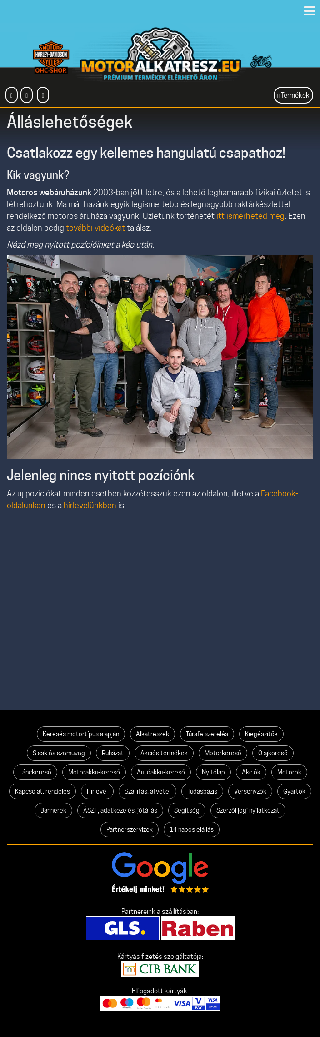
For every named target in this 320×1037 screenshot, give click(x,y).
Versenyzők (250, 791)
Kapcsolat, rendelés (42, 791)
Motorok (289, 772)
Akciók (251, 772)
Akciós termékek (164, 753)
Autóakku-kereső (161, 772)
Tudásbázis (202, 791)
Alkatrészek (152, 734)
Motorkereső (223, 753)
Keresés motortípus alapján (81, 734)
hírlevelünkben (90, 505)
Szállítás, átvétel (147, 791)
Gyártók (294, 791)
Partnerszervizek (129, 829)
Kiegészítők (261, 734)
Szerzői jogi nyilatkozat (248, 810)
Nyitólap (213, 772)
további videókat (95, 228)
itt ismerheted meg (250, 216)
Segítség (187, 810)
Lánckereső (35, 772)
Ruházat (113, 753)
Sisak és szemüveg (59, 753)
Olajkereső (273, 753)
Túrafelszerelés (207, 734)
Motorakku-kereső (94, 772)
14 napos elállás (192, 829)
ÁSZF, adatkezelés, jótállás (120, 810)
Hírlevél (97, 791)
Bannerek (53, 810)
